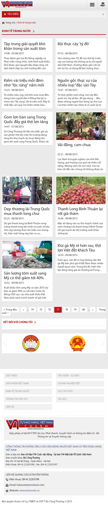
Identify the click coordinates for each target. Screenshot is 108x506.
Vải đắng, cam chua (74, 145)
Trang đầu (11, 309)
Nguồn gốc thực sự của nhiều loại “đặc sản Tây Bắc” (77, 85)
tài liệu (62, 399)
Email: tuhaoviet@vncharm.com (26, 485)
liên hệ (10, 407)
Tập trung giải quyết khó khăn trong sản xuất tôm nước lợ (25, 49)
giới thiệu (11, 375)
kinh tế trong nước (18, 391)
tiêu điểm (12, 14)
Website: (24, 490)
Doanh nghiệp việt (69, 383)
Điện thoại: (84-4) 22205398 (24, 479)
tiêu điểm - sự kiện (68, 375)
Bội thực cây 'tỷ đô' (73, 44)
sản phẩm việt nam (17, 383)
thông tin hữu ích (17, 399)
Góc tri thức (65, 391)
